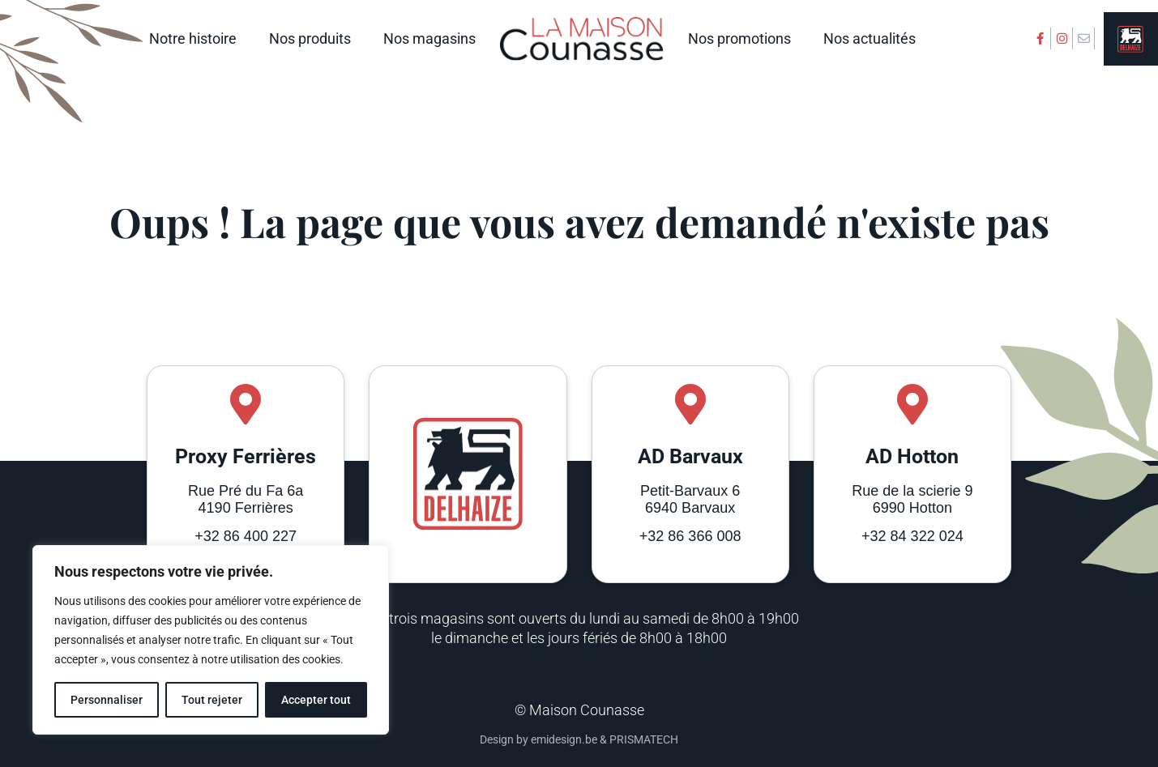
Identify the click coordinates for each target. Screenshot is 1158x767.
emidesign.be (564, 739)
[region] (210, 640)
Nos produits (310, 38)
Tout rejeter (212, 699)
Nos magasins (429, 38)
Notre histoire (193, 38)
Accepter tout (316, 699)
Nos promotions (739, 38)
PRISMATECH (643, 739)
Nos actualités (869, 38)
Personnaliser (107, 699)
